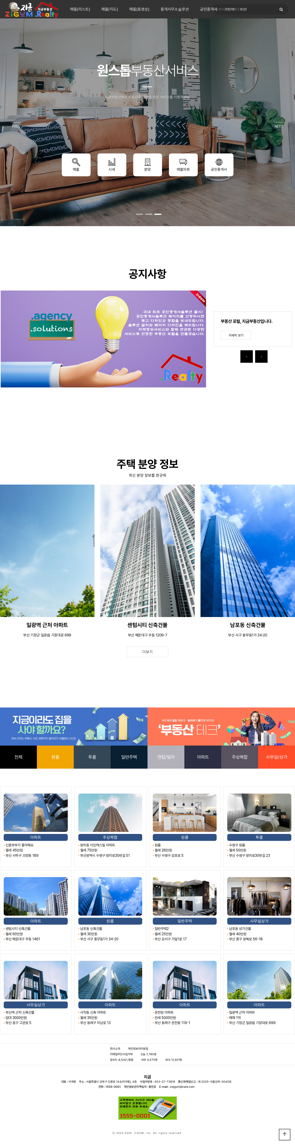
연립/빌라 (166, 757)
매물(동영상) (139, 9)
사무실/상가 (276, 757)
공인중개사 (208, 9)
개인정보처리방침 (138, 1048)
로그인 (243, 9)
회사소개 (115, 1048)
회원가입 (230, 9)
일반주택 (129, 757)
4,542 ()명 (125, 1059)
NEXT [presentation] (279, 126)
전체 (18, 757)
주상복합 (240, 757)
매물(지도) (109, 9)
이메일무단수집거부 (121, 1054)
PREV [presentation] (16, 126)
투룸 (92, 757)
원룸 (55, 757)
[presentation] (246, 356)
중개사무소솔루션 (175, 9)
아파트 (203, 757)
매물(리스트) (80, 9)
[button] (139, 214)
